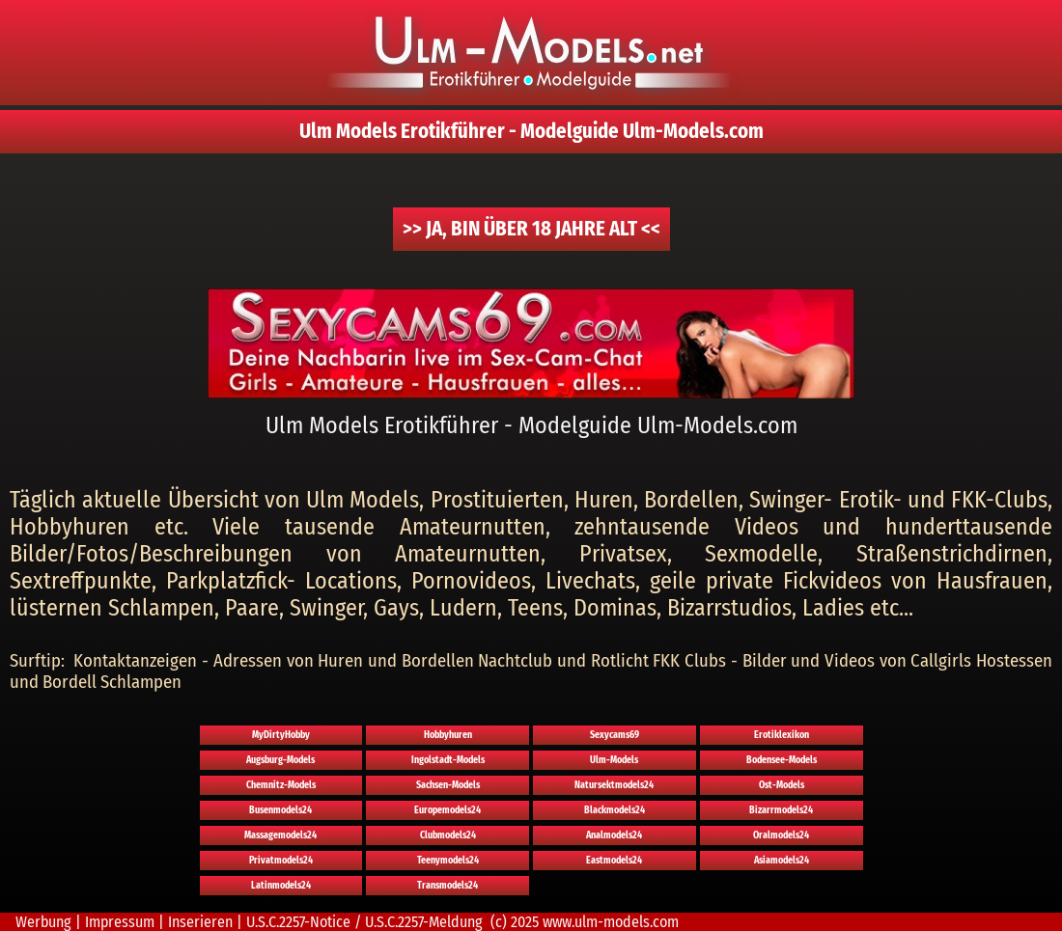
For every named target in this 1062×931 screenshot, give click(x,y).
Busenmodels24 (280, 810)
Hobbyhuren (448, 735)
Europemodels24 (447, 810)
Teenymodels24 (448, 860)
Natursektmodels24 (614, 785)
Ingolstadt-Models (448, 760)
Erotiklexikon (781, 735)
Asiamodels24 (781, 860)
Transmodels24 (447, 885)
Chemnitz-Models (281, 785)
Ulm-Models (614, 760)
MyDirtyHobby (281, 735)
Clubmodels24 (448, 835)
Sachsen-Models (448, 785)
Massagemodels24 (280, 835)
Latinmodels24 (281, 885)
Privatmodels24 (281, 860)
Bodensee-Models (781, 760)
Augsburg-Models (280, 760)
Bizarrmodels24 (781, 810)
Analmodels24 (614, 835)
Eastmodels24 (614, 860)
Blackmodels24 (614, 810)
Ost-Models (781, 785)
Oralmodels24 (781, 835)
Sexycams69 (614, 735)
